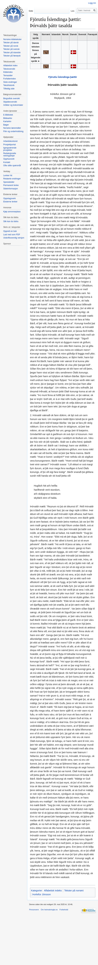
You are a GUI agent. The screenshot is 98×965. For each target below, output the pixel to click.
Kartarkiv (7, 121)
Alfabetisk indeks (53, 890)
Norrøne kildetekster (12, 39)
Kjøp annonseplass (12, 211)
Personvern (34, 910)
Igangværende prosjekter (9, 149)
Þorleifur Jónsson (41, 894)
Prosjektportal (9, 144)
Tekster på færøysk (12, 56)
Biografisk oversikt (11, 98)
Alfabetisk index (10, 65)
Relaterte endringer (12, 178)
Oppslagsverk (9, 198)
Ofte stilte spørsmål (12, 165)
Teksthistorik (8, 85)
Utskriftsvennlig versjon (13, 238)
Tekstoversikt (9, 69)
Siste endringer (10, 82)
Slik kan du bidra (10, 221)
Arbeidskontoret (10, 141)
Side (31, 11)
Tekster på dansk (11, 42)
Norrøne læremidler (12, 128)
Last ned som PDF (11, 234)
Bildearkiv (7, 118)
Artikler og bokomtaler (13, 105)
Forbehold (64, 910)
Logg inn (92, 3)
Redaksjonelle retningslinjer (9, 154)
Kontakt (6, 162)
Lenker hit (7, 175)
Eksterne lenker (10, 201)
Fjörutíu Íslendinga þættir (62, 77)
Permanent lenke (11, 185)
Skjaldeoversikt (10, 102)
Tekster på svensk (11, 49)
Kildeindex (8, 72)
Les (72, 11)
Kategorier (36, 890)
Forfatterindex (9, 79)
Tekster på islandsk (12, 52)
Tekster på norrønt (74, 890)
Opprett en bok (10, 231)
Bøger (6, 125)
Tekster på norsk (10, 46)
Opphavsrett (8, 159)
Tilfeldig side (8, 88)
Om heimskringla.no (49, 910)
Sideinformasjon (10, 188)
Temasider (8, 75)
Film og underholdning (13, 131)
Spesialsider (8, 182)
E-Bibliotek (8, 115)
